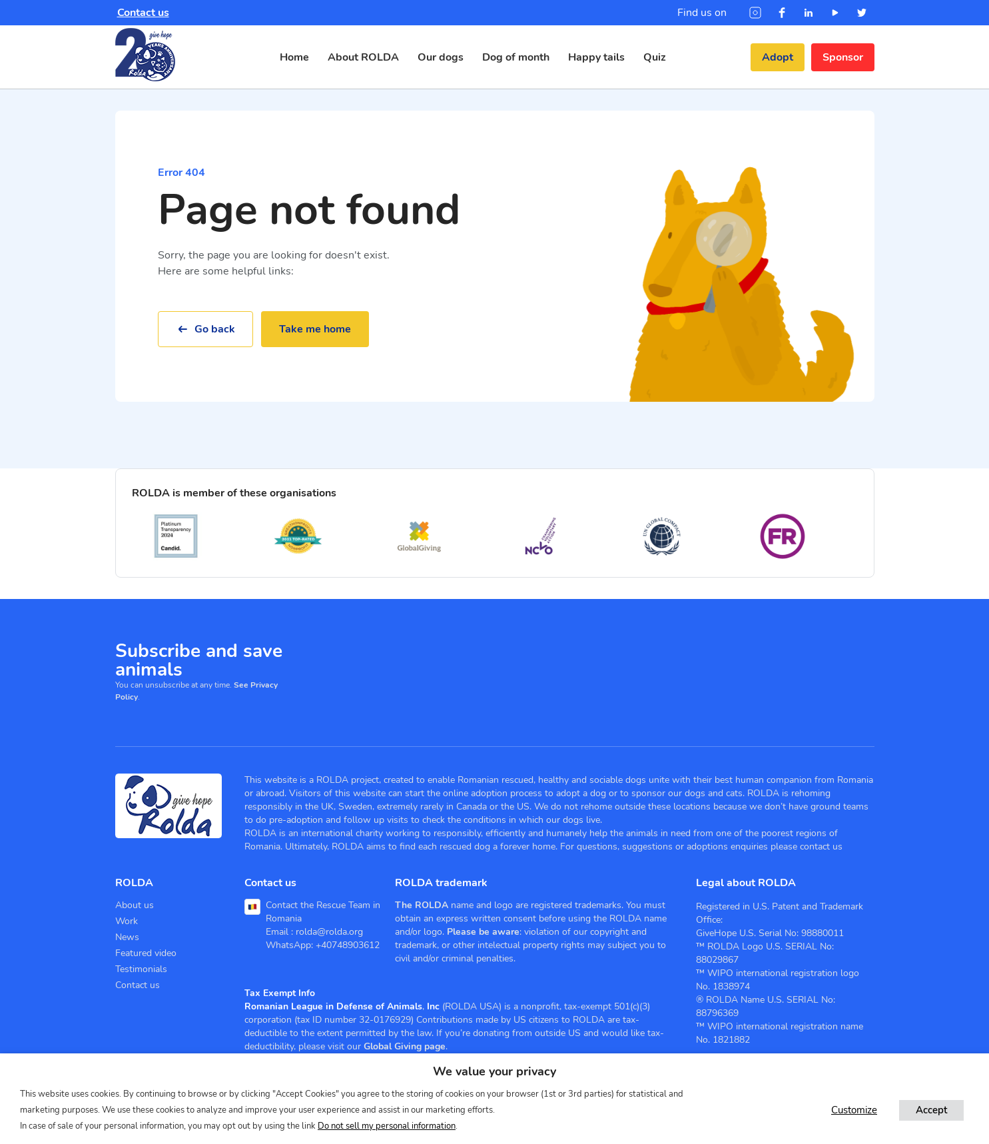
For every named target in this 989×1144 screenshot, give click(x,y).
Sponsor (843, 57)
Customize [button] (854, 1110)
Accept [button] (931, 1110)
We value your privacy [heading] (494, 1071)
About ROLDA (363, 57)
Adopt (777, 57)
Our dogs (441, 57)
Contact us (143, 12)
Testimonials (141, 969)
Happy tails (596, 57)
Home (294, 57)
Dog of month (515, 57)
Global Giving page (405, 1046)
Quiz (654, 57)
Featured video (145, 953)
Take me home (315, 329)
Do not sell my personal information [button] (387, 1126)
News (127, 937)
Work (126, 921)
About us (134, 905)
